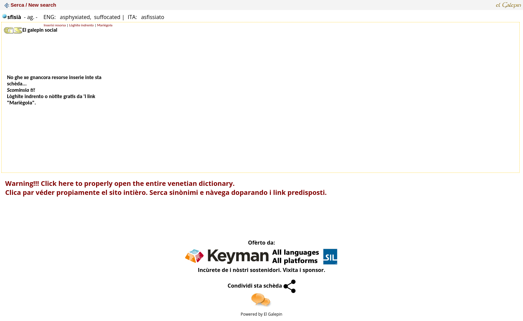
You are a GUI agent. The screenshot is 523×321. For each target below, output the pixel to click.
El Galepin (273, 314)
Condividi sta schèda (261, 285)
